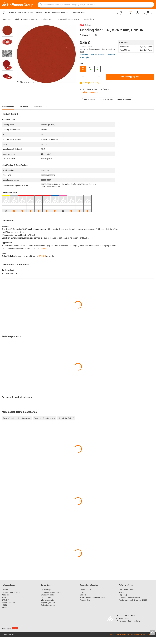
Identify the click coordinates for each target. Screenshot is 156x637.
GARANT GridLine (8, 603)
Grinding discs (46, 19)
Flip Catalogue (124, 99)
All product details (90, 92)
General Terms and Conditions (128, 634)
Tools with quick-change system (67, 19)
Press (4, 597)
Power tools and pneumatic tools (92, 597)
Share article (106, 99)
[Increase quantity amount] (99, 77)
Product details (8, 106)
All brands (5, 608)
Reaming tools (85, 590)
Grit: (81, 64)
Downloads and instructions (129, 597)
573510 (42, 256)
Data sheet (8, 270)
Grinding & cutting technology (26, 19)
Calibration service (48, 605)
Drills (81, 592)
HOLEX (4, 605)
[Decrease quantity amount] (83, 77)
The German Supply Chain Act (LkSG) (133, 600)
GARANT (5, 600)
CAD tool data (46, 597)
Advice (121, 592)
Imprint (113, 634)
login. (87, 57)
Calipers (83, 595)
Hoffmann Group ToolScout (51, 592)
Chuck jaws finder (47, 595)
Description (23, 106)
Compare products (40, 106)
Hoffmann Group (79, 12)
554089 (44, 248)
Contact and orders (126, 590)
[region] (9, 55)
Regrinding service (48, 603)
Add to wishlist (88, 99)
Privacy (143, 634)
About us (5, 595)
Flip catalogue (46, 590)
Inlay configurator (47, 600)
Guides (47, 12)
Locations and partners (11, 592)
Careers (5, 590)
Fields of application (26, 12)
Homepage (6, 19)
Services (39, 12)
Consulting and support (61, 12)
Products (12, 12)
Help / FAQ (123, 595)
